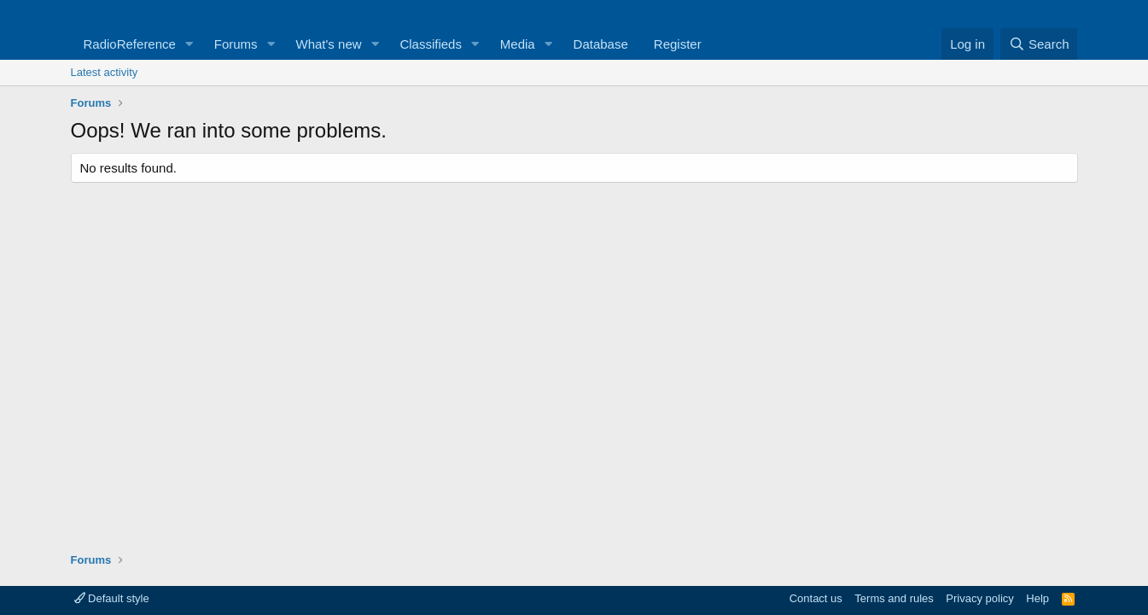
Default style (111, 598)
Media (517, 44)
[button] (189, 44)
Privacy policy (979, 598)
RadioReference (130, 44)
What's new (329, 44)
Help (1037, 598)
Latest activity (104, 72)
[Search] (1039, 44)
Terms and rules (893, 598)
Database (601, 44)
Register (678, 44)
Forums (236, 44)
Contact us (816, 598)
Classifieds (430, 44)
